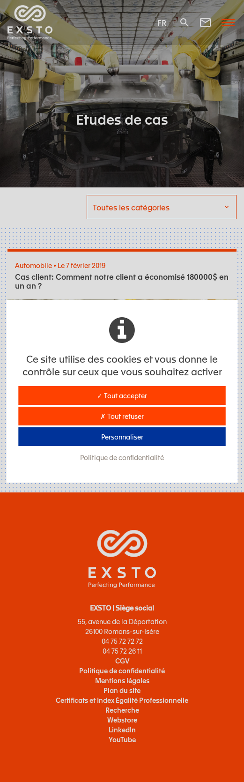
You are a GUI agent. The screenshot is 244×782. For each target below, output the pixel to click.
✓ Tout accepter (122, 395)
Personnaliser (122, 436)
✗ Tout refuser (122, 416)
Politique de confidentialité (122, 457)
